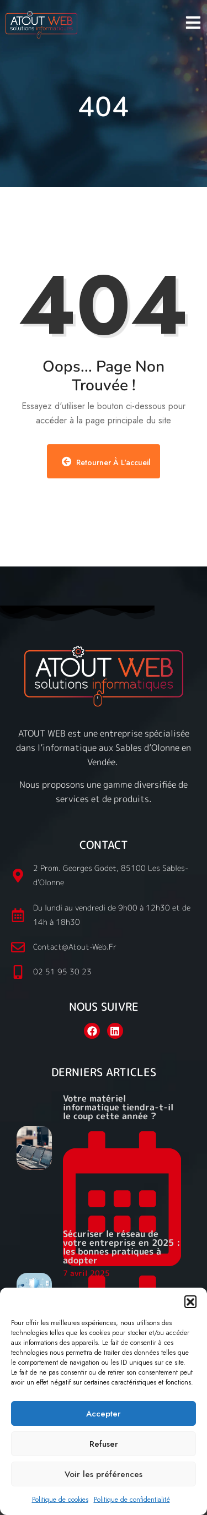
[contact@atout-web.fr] (18, 947)
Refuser (103, 1444)
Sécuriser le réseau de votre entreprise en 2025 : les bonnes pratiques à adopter (122, 1247)
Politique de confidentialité (132, 1500)
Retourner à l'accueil (106, 462)
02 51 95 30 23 (62, 971)
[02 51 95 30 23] (18, 972)
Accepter (103, 1414)
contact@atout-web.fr (74, 946)
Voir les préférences (103, 1474)
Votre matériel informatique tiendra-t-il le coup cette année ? (118, 1107)
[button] (190, 1301)
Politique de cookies (60, 1500)
